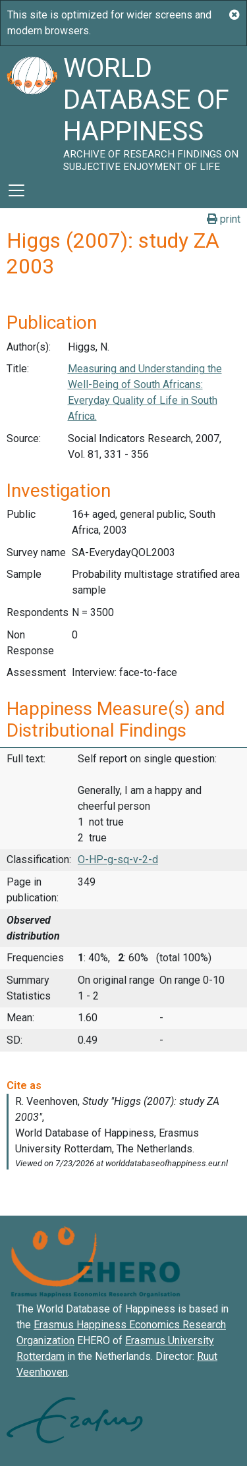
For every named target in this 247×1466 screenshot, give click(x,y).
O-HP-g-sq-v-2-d (118, 859)
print (223, 219)
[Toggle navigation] (16, 190)
